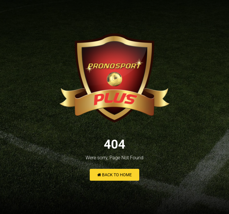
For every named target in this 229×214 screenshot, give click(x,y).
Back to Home (114, 174)
